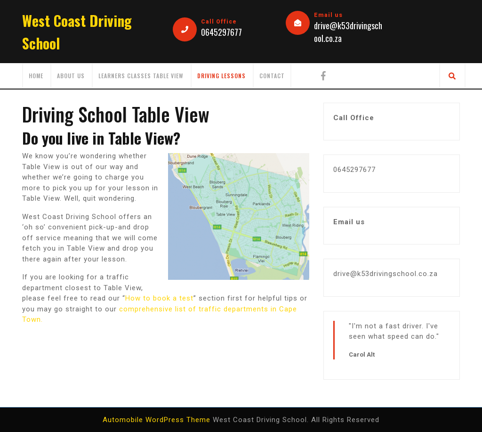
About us (71, 76)
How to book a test (159, 298)
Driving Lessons (221, 76)
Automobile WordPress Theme (156, 420)
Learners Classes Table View (141, 76)
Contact (272, 76)
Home (36, 76)
